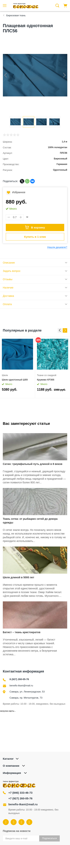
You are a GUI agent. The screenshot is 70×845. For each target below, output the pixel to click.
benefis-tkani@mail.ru (21, 685)
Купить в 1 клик (35, 236)
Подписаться (49, 838)
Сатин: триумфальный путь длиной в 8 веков (32, 463)
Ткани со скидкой (46, 375)
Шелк (5, 375)
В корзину (35, 227)
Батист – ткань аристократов (21, 632)
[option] (17, 367)
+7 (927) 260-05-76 (20, 798)
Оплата (7, 304)
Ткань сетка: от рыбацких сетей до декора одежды (30, 520)
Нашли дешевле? (57, 247)
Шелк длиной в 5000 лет (18, 577)
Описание (9, 262)
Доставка (8, 295)
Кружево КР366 (45, 379)
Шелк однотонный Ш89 (15, 379)
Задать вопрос (12, 270)
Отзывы (7, 279)
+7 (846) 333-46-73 (20, 792)
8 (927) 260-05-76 (19, 679)
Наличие (8, 287)
